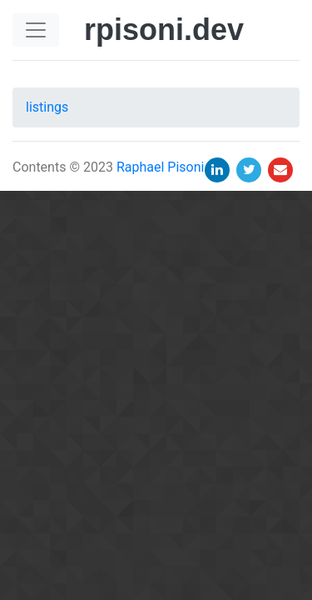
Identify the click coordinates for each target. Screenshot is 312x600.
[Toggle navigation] (35, 30)
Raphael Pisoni (160, 167)
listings (47, 107)
